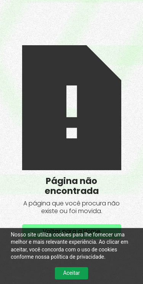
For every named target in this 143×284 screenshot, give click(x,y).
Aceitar (71, 273)
